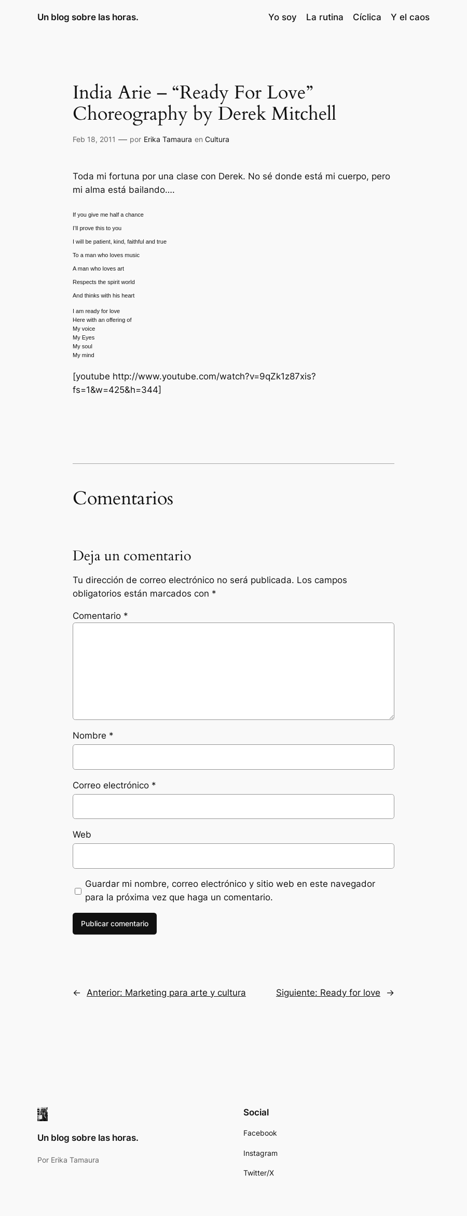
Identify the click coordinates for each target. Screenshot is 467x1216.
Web (82, 834)
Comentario (100, 616)
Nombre (93, 735)
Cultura (217, 139)
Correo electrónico (114, 785)
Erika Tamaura (168, 139)
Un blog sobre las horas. (88, 16)
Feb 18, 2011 (94, 139)
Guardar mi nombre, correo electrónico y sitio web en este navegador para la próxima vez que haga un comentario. (230, 890)
